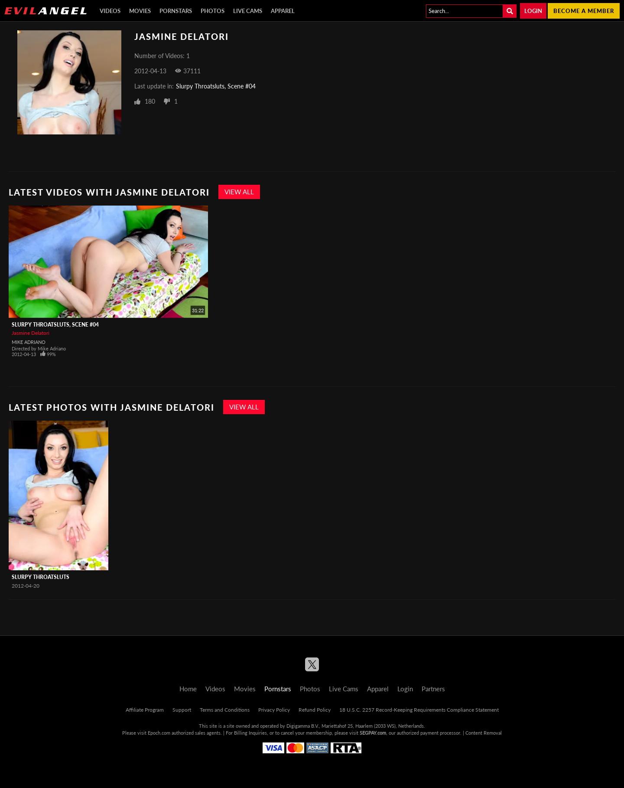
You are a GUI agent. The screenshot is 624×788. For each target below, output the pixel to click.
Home (188, 689)
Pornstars (175, 10)
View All (239, 192)
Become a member (583, 10)
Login (533, 10)
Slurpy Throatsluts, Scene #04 (216, 86)
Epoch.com (159, 733)
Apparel (283, 10)
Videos (110, 10)
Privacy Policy (274, 709)
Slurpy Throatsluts (40, 577)
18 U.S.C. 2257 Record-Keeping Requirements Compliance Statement (419, 709)
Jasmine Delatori (30, 333)
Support (181, 709)
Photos (212, 10)
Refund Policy (315, 709)
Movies (140, 10)
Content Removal (483, 733)
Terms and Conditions (225, 709)
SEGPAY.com (373, 733)
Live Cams (247, 10)
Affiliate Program (145, 709)
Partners (433, 689)
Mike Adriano (29, 342)
